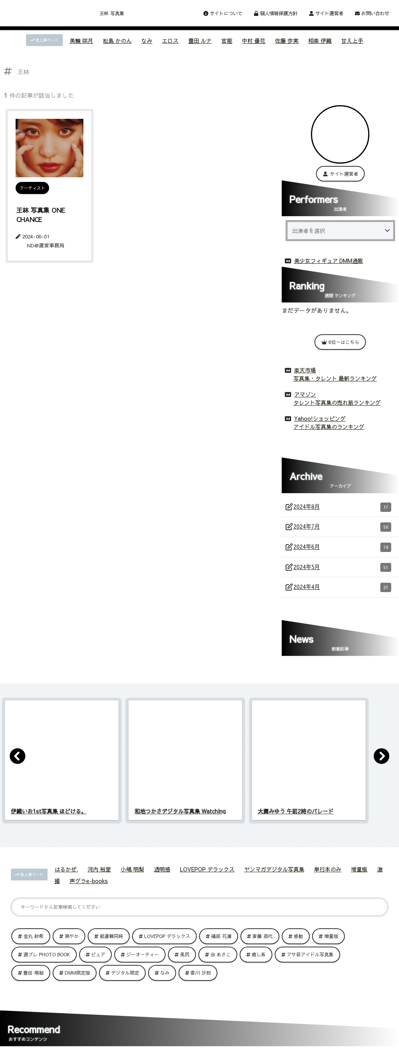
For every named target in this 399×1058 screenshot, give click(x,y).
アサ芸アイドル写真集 (310, 960)
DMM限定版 (77, 978)
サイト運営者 (326, 13)
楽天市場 (305, 368)
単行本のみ (327, 874)
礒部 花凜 (221, 941)
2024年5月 (342, 570)
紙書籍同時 (111, 941)
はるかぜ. (66, 874)
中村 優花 (253, 40)
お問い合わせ (372, 13)
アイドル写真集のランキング (328, 425)
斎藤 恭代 (262, 941)
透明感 (162, 874)
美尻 (184, 960)
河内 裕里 (99, 874)
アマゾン (305, 393)
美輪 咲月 (81, 40)
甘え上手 (352, 40)
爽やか (72, 941)
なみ (146, 40)
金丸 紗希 (33, 941)
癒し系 (259, 960)
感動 (298, 941)
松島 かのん (117, 40)
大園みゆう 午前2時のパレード (296, 816)
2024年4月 (342, 592)
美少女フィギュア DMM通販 (328, 259)
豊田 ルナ (200, 40)
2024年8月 (342, 506)
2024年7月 (342, 527)
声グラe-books (89, 886)
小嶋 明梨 (132, 874)
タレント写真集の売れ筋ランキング (337, 401)
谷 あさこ (220, 960)
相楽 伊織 (320, 40)
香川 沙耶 (201, 978)
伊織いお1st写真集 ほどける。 (49, 816)
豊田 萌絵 (33, 978)
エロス (170, 40)
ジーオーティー (142, 960)
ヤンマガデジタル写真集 (274, 874)
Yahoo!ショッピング (320, 417)
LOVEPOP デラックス (207, 874)
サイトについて (222, 13)
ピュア (98, 960)
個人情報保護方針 (275, 13)
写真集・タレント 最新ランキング (335, 377)
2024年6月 (342, 549)
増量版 (359, 874)
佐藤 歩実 (286, 40)
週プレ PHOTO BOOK (46, 960)
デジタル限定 (125, 978)
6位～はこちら (340, 340)
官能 (226, 40)
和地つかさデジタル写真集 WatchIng (180, 816)
